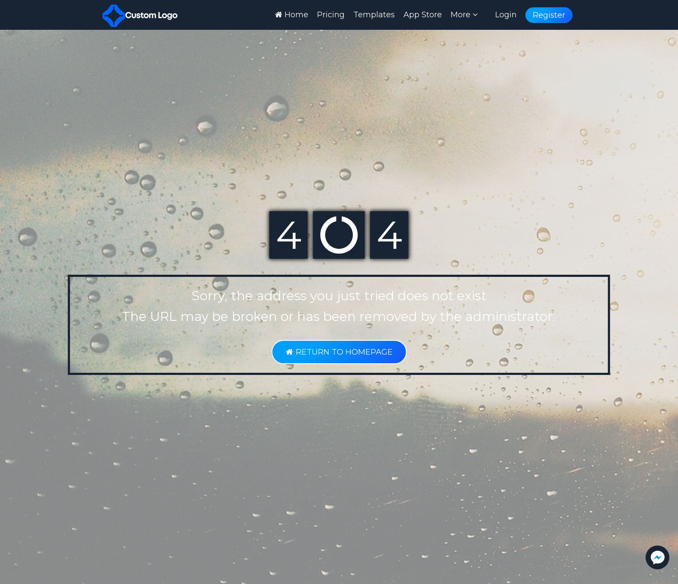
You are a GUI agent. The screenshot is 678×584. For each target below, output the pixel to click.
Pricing (331, 14)
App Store (422, 14)
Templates (374, 14)
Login (506, 14)
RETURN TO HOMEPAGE (339, 352)
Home (291, 14)
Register (549, 15)
